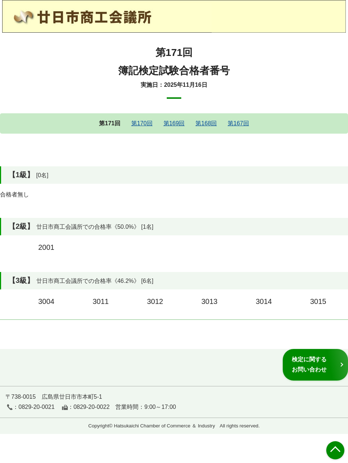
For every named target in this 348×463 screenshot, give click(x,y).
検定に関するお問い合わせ (309, 364)
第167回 (238, 123)
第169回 (174, 123)
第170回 (142, 123)
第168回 (206, 123)
